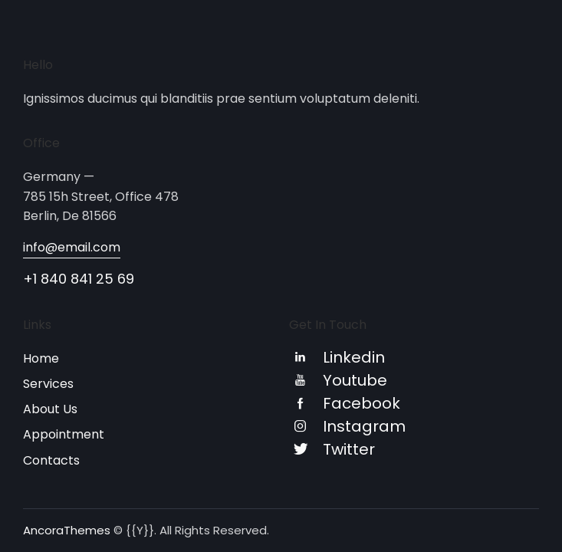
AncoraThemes (66, 530)
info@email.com (71, 247)
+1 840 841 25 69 (78, 278)
